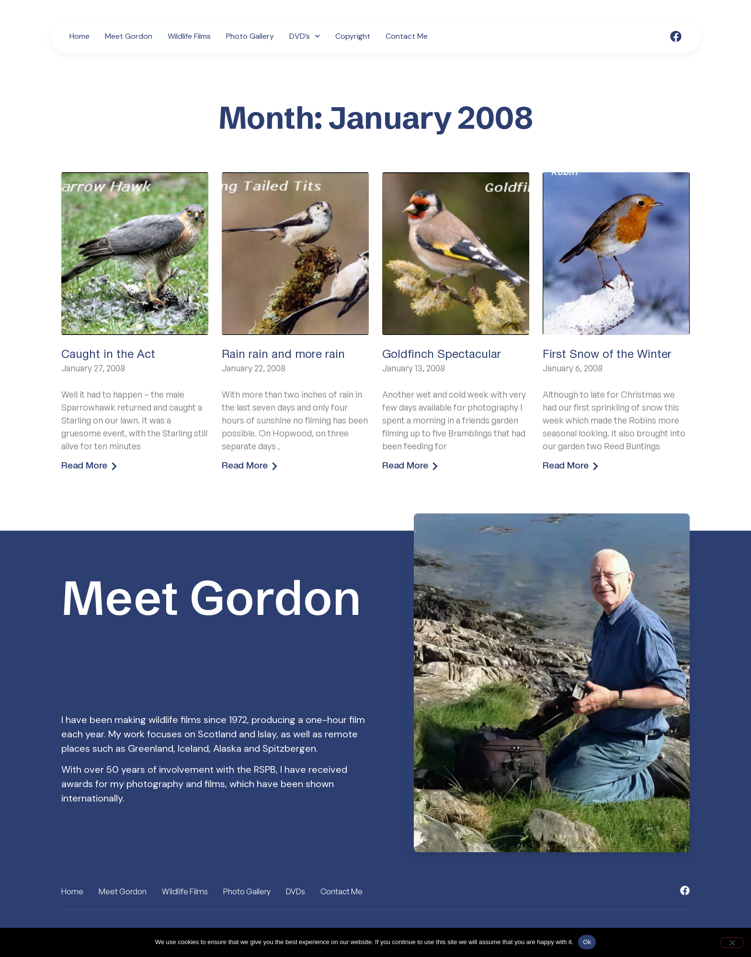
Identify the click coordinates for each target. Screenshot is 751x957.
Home (79, 36)
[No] (732, 942)
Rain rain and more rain (283, 355)
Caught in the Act (108, 355)
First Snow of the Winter (607, 355)
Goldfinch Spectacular (441, 355)
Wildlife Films (189, 36)
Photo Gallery (250, 36)
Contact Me (407, 36)
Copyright (352, 36)
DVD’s (304, 36)
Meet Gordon (128, 36)
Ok (587, 942)
